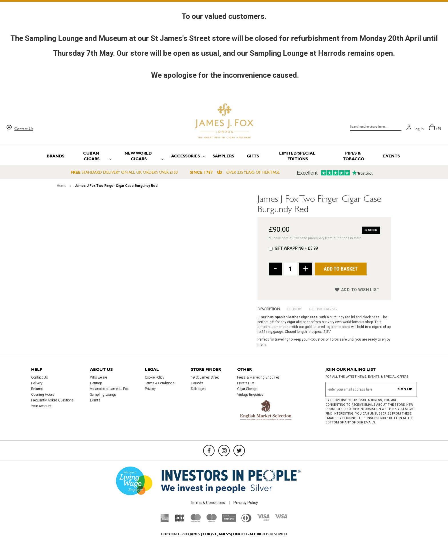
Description (268, 308)
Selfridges (198, 389)
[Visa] (281, 517)
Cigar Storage (247, 389)
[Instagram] (224, 450)
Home (61, 186)
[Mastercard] (196, 520)
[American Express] (165, 520)
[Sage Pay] (229, 520)
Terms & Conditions (160, 383)
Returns (37, 389)
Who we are (98, 377)
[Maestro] (211, 520)
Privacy (150, 389)
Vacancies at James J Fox (109, 389)
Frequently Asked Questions (52, 400)
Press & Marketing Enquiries (258, 377)
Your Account (41, 406)
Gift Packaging (323, 308)
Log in (418, 128)
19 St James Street (205, 377)
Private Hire (245, 383)
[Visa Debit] (263, 519)
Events (95, 400)
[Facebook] (209, 450)
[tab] (272, 309)
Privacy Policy (245, 502)
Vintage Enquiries (250, 395)
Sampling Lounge (103, 395)
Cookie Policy (154, 377)
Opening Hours (42, 395)
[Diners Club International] (246, 520)
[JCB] (179, 520)
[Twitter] (239, 450)
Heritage (96, 383)
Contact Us (23, 128)
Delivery (294, 308)
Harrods (197, 383)
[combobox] (375, 126)
